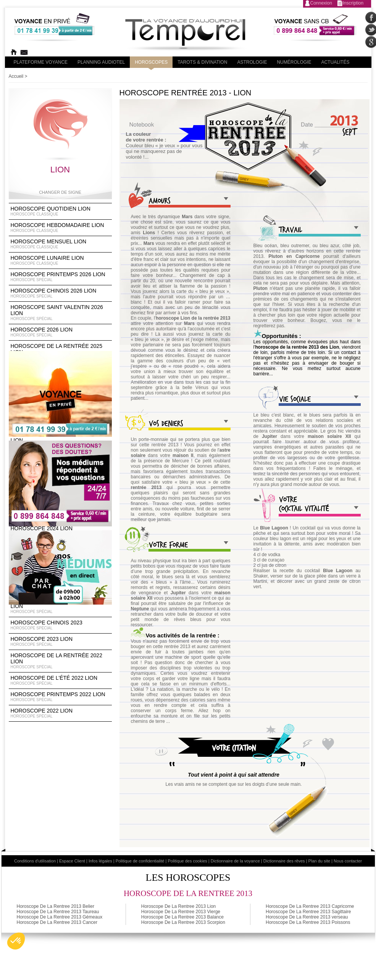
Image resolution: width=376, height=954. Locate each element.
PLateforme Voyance (41, 62)
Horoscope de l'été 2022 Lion (60, 680)
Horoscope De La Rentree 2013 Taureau (58, 911)
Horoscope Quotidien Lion (60, 211)
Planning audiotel (101, 62)
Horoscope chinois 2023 (60, 625)
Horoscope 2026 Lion (60, 332)
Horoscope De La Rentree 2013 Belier (55, 906)
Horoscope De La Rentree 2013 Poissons (308, 922)
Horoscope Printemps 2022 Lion (60, 697)
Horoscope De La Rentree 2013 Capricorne (310, 906)
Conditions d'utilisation (35, 861)
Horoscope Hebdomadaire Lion (60, 227)
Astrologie (252, 62)
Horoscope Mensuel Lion (60, 244)
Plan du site (319, 861)
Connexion (321, 3)
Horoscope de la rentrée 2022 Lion (60, 661)
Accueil (16, 76)
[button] (16, 941)
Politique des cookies (187, 861)
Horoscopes (151, 62)
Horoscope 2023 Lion (60, 641)
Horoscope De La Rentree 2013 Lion (178, 906)
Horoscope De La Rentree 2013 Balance (182, 917)
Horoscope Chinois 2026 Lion (60, 293)
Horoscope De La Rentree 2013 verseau (307, 917)
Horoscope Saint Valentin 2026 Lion (60, 313)
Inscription (353, 3)
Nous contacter (348, 861)
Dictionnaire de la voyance (235, 861)
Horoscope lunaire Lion (60, 260)
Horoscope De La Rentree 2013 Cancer (57, 922)
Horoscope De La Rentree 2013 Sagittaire (308, 911)
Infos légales (100, 861)
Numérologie (294, 62)
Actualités (335, 62)
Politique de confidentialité (140, 861)
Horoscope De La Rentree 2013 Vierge (180, 911)
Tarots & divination (202, 62)
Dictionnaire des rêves (284, 861)
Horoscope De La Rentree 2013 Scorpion (183, 922)
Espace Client (72, 861)
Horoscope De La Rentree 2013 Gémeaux (60, 917)
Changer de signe (60, 192)
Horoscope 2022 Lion (60, 713)
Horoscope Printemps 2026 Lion (60, 277)
